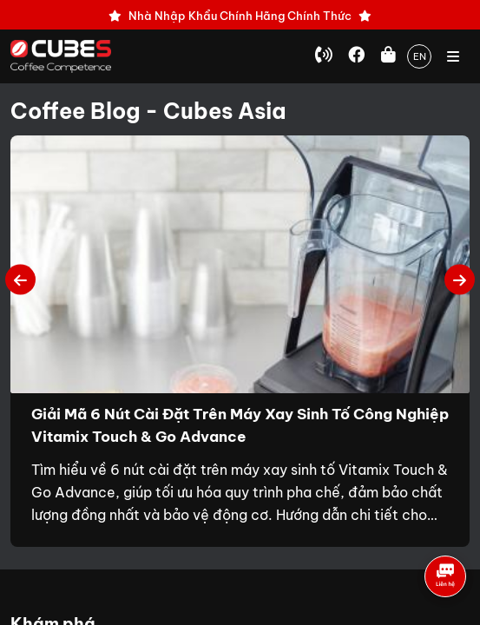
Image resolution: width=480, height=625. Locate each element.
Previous (20, 279)
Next (459, 279)
